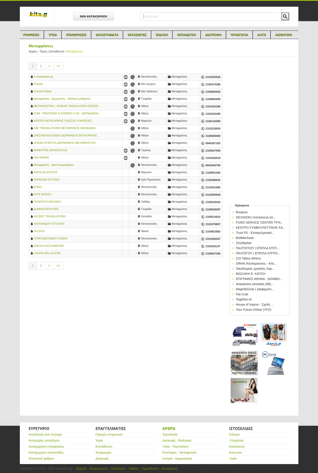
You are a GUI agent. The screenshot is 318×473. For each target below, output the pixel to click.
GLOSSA (39, 231)
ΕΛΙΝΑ (38, 187)
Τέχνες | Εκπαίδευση (53, 51)
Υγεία (99, 440)
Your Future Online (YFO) (253, 309)
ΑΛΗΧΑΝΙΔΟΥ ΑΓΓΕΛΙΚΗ (49, 223)
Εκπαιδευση (186, 35)
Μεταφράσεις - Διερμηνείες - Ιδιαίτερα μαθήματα (62, 98)
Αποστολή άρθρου (41, 458)
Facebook (118, 468)
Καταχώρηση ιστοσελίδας (46, 452)
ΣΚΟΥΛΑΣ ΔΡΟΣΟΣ (46, 172)
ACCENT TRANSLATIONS (50, 216)
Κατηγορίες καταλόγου (44, 440)
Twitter (133, 468)
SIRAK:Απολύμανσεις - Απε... (256, 263)
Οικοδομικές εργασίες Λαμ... (255, 268)
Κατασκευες (137, 35)
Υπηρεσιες (31, 35)
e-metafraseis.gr (43, 76)
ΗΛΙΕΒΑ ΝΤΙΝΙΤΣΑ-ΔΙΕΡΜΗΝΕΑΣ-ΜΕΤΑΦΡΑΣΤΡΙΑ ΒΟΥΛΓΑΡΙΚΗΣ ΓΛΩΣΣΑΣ (65, 143)
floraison (242, 212)
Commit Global (42, 91)
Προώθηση (150, 468)
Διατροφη (213, 35)
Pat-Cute (242, 294)
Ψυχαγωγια (239, 35)
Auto (261, 35)
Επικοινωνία (99, 468)
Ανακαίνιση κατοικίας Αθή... (254, 284)
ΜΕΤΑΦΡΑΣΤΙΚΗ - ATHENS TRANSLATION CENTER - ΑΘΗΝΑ (67, 106)
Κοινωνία (235, 452)
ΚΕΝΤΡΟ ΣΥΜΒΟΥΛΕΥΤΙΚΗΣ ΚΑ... (260, 227)
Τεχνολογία (170, 434)
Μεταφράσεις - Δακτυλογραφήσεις (54, 165)
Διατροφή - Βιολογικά (177, 440)
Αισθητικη (283, 35)
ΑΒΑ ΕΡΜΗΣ (41, 157)
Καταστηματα (107, 35)
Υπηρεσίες (236, 440)
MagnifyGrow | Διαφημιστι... (255, 289)
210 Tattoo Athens (248, 258)
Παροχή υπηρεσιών (109, 434)
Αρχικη (34, 51)
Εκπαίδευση (104, 446)
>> (58, 66)
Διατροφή (102, 458)
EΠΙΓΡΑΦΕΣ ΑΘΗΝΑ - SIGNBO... (259, 279)
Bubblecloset (245, 238)
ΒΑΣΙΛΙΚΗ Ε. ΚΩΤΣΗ (250, 274)
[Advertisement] (126, 311)
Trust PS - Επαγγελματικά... (255, 232)
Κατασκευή (236, 446)
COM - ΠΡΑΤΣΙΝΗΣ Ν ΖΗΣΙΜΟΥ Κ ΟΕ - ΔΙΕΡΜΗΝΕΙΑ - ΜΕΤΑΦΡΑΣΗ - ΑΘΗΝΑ (67, 114)
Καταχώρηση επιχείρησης (46, 446)
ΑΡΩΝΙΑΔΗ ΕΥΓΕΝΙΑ (47, 179)
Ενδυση (162, 35)
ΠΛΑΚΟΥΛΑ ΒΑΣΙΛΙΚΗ (47, 201)
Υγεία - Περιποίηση (175, 446)
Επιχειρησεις (76, 35)
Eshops (234, 434)
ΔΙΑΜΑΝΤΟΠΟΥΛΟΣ (46, 209)
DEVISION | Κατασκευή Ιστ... (256, 217)
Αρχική (81, 468)
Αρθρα (168, 428)
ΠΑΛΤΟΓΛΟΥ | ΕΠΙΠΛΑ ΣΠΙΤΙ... (257, 248)
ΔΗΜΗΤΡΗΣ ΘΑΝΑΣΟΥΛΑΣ (51, 150)
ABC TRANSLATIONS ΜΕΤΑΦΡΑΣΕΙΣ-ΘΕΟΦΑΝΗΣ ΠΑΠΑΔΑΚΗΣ (65, 128)
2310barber (244, 243)
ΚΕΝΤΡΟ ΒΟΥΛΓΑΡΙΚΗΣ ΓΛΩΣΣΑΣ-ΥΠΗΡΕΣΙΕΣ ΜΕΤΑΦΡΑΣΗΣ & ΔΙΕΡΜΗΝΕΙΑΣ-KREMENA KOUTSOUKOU (63, 121)
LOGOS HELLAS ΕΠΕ (47, 253)
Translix (38, 84)
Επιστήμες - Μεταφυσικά (179, 452)
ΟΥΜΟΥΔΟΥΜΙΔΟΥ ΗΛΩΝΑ (51, 238)
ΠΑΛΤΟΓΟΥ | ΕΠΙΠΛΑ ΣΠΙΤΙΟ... (258, 253)
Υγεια (53, 35)
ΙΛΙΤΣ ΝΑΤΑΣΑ (42, 194)
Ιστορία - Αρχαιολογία (177, 458)
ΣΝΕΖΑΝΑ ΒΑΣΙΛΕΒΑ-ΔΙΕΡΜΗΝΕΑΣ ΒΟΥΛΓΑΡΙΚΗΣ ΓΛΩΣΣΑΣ (65, 136)
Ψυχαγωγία (103, 452)
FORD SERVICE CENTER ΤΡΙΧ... (259, 222)
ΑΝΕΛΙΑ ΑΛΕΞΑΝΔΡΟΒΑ (49, 245)
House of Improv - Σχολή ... (255, 304)
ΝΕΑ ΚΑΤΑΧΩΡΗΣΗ (93, 16)
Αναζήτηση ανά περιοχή (45, 434)
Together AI (244, 299)
